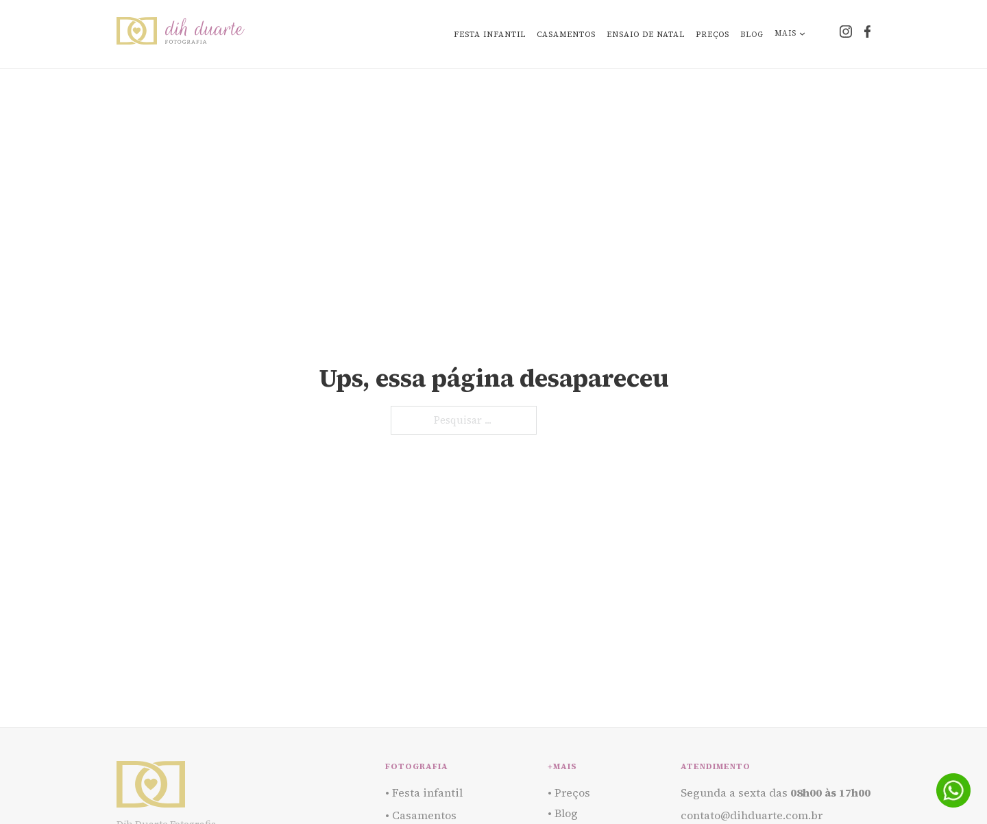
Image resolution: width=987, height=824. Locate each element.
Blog (752, 34)
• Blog (563, 813)
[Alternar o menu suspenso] (802, 34)
